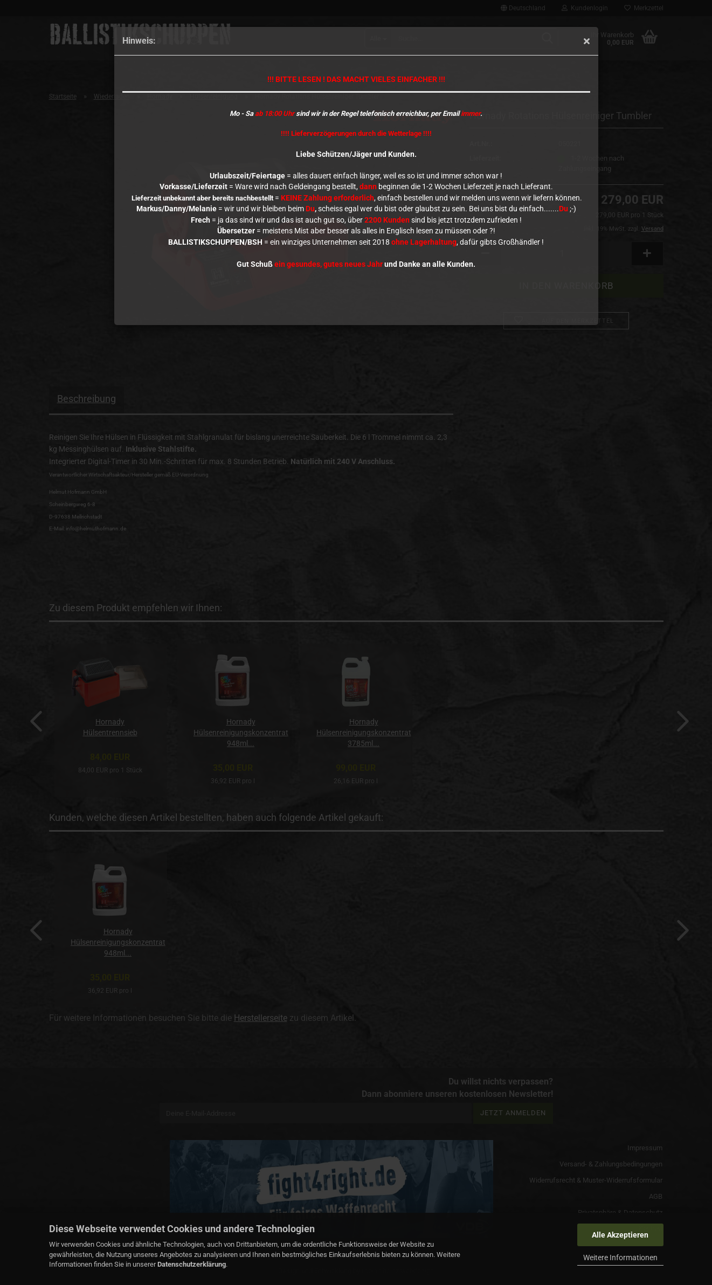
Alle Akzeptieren (620, 1235)
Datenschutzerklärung (191, 1264)
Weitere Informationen (620, 1257)
